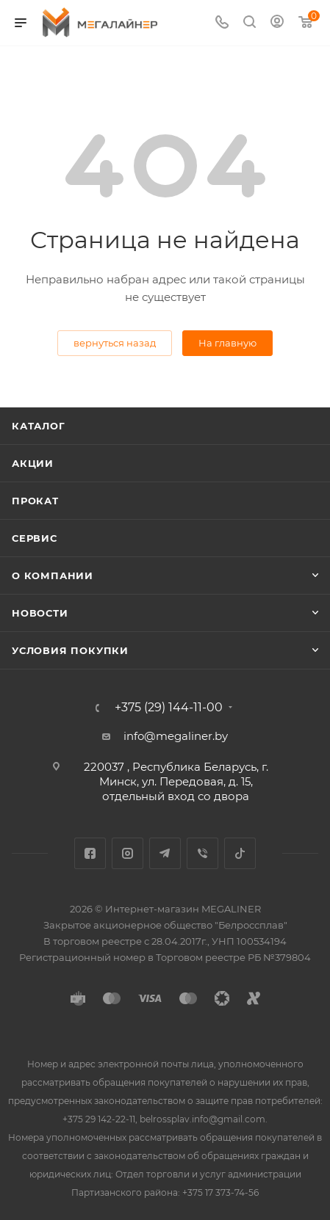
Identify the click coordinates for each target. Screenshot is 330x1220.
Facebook (90, 853)
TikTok (240, 853)
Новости (40, 613)
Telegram (165, 853)
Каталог (38, 426)
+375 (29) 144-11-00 (169, 708)
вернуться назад (114, 343)
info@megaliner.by (175, 736)
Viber (202, 853)
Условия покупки (70, 650)
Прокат (35, 500)
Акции (33, 463)
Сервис (34, 538)
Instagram (127, 853)
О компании (52, 575)
